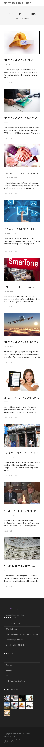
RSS (7, 676)
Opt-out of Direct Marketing (22, 287)
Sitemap (9, 670)
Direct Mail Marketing (17, 3)
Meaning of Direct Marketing (22, 173)
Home (17, 18)
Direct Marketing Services (21, 342)
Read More (8, 83)
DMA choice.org (11, 629)
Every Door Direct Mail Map (15, 645)
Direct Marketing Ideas (19, 60)
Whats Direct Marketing (19, 566)
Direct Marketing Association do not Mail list (22, 634)
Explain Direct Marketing (20, 229)
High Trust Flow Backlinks (15, 681)
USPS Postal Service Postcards (22, 453)
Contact (9, 665)
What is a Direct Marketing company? (22, 511)
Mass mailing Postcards (14, 640)
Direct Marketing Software (21, 397)
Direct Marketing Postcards (22, 118)
